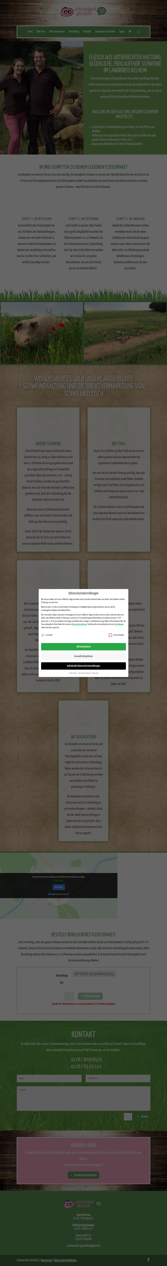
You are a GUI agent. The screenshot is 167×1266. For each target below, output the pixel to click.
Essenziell (46, 635)
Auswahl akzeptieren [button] (83, 656)
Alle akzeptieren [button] (83, 646)
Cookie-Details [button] (73, 673)
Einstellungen (119, 624)
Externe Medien (116, 635)
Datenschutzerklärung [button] (84, 673)
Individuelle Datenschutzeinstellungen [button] (83, 666)
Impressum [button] (95, 673)
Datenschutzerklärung (79, 624)
